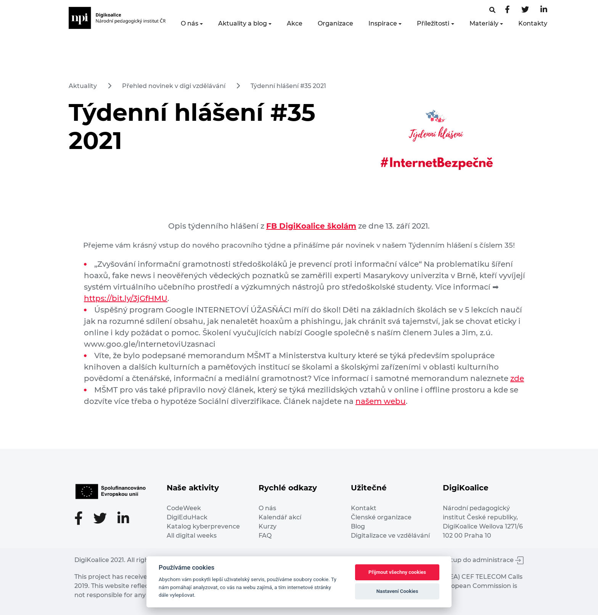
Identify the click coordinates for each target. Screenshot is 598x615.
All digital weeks (192, 535)
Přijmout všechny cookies (397, 572)
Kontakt (363, 508)
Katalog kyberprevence (203, 526)
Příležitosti (433, 23)
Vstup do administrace (484, 560)
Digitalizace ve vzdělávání (390, 535)
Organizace (335, 23)
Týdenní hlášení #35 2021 (288, 86)
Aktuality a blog (242, 23)
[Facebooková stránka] (492, 10)
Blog (358, 526)
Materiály (483, 23)
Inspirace (382, 23)
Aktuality (83, 86)
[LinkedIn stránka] (543, 10)
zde (517, 378)
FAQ (265, 535)
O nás (189, 23)
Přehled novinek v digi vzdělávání (173, 86)
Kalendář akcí (280, 517)
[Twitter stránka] (525, 10)
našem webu (380, 401)
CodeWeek (184, 508)
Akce (294, 23)
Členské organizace (381, 517)
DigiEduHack (187, 517)
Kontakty (532, 23)
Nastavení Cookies (397, 591)
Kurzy (267, 526)
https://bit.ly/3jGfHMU (125, 298)
